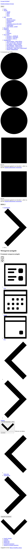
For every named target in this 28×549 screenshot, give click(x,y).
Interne (8, 30)
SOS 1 (8, 14)
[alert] (14, 151)
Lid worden (9, 18)
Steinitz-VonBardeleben (12, 49)
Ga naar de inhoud (5, 1)
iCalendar (6, 539)
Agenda (5, 10)
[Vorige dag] (15, 379)
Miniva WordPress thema (16, 547)
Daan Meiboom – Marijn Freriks (14, 45)
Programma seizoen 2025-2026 (14, 24)
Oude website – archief (12, 26)
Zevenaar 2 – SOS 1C (12, 38)
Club (5, 17)
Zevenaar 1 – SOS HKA (12, 37)
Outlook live (7, 542)
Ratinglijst (9, 22)
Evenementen (7, 207)
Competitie (6, 29)
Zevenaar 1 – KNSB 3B (12, 36)
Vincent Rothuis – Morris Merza (14, 41)
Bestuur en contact (11, 19)
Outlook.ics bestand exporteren (11, 545)
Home (5, 9)
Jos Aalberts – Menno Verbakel (14, 44)
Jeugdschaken (10, 25)
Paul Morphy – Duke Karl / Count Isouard (17, 48)
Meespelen (6, 28)
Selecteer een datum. (20, 431)
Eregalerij (9, 33)
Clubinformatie (10, 21)
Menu (2, 6)
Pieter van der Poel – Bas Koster (14, 42)
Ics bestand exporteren (9, 543)
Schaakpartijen (7, 40)
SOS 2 (8, 15)
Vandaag (3, 420)
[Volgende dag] (15, 418)
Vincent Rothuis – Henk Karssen (14, 46)
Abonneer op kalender (6, 516)
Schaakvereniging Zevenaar (7, 3)
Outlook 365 (7, 541)
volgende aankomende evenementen (13, 167)
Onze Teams (6, 34)
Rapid (8, 32)
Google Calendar (8, 538)
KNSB (8, 13)
